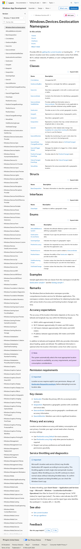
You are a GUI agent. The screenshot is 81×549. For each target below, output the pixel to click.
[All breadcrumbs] (31, 15)
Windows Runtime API (42, 15)
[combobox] (14, 18)
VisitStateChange (36, 266)
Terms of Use (6, 548)
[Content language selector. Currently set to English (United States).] (11, 540)
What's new (63, 8)
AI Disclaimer (6, 545)
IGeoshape (34, 208)
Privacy (44, 545)
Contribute (35, 545)
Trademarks (15, 548)
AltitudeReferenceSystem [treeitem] (13, 31)
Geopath (33, 114)
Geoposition (34, 122)
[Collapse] (25, 14)
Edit (77, 52)
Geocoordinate (35, 96)
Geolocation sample (37, 282)
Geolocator (34, 110)
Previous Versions (17, 545)
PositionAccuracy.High (45, 439)
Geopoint (34, 118)
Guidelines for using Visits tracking (56, 130)
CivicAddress (35, 80)
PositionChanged (64, 154)
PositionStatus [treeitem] (10, 112)
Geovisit (33, 128)
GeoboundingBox (36, 84)
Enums (33, 43)
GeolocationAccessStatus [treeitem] (14, 57)
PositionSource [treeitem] (10, 108)
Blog (27, 545)
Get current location (41, 512)
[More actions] (77, 15)
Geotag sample (57, 282)
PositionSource (35, 250)
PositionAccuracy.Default (45, 436)
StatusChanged (63, 160)
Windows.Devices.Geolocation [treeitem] (15, 27)
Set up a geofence (40, 515)
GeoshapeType (35, 241)
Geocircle (34, 90)
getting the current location (52, 52)
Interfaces (34, 41)
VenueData (34, 166)
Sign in (76, 3)
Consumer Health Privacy (58, 545)
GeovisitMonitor (36, 136)
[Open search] (71, 3)
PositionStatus (35, 254)
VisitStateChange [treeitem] (11, 127)
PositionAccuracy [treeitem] (11, 101)
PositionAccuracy (36, 244)
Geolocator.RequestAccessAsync (44, 384)
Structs (33, 38)
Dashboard (74, 8)
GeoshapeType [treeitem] (10, 76)
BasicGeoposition (36, 188)
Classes (33, 36)
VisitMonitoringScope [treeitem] (12, 123)
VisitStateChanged (69, 142)
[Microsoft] (3, 2)
